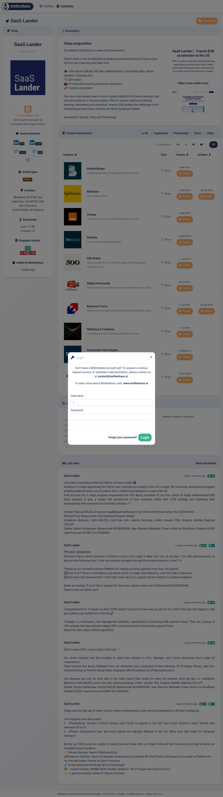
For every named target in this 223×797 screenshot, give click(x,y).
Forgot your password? (122, 437)
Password (77, 410)
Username (77, 395)
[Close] (151, 357)
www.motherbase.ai (135, 383)
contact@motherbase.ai (113, 376)
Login (145, 437)
